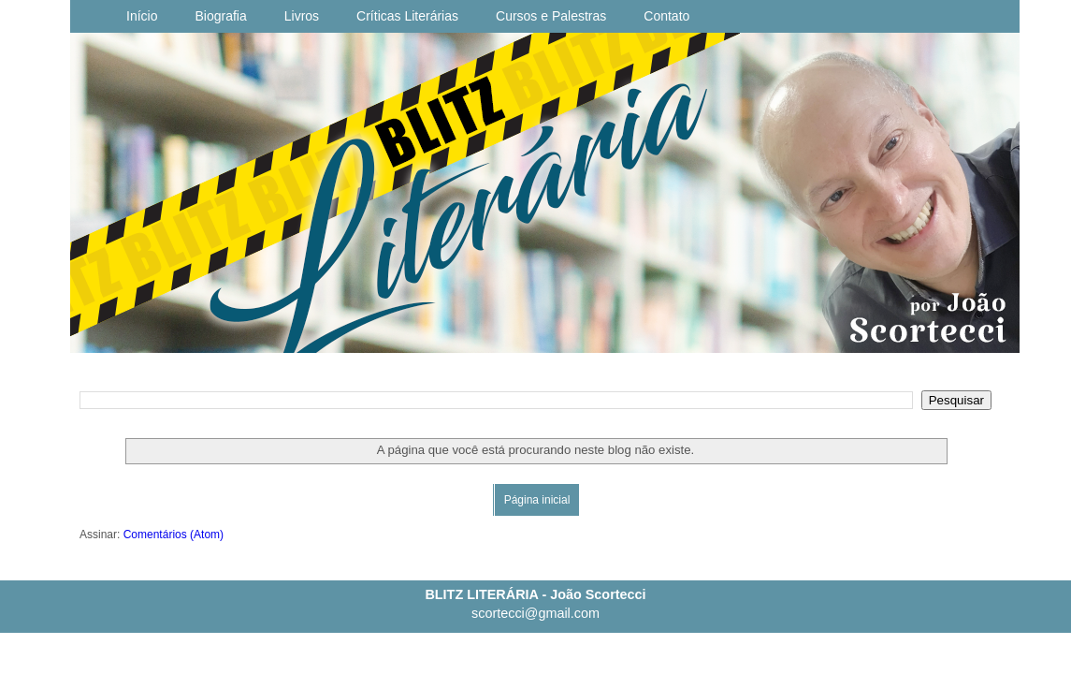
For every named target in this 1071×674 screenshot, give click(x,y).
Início (141, 15)
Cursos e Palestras (551, 15)
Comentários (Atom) (173, 534)
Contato (666, 15)
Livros (301, 15)
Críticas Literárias (407, 15)
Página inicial (537, 499)
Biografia (220, 15)
